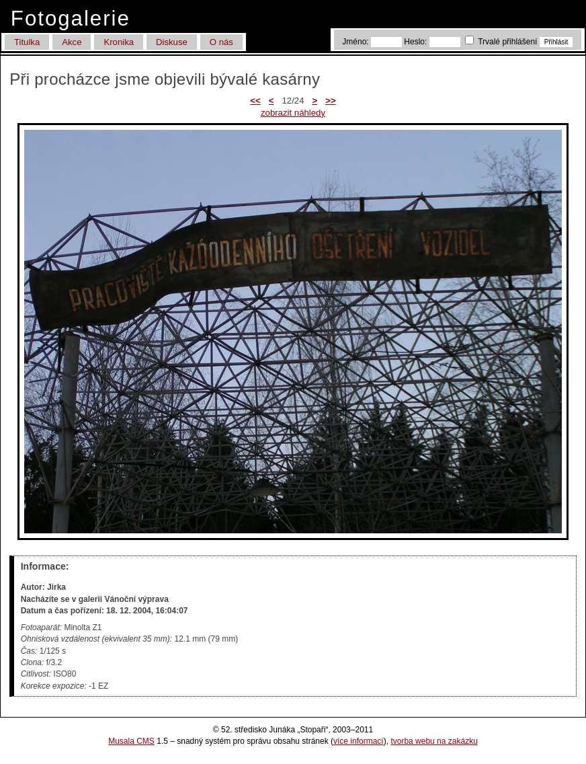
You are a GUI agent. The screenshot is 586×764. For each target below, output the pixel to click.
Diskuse (171, 42)
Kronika (118, 42)
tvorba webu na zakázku (433, 741)
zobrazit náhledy (293, 113)
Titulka (27, 42)
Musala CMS (131, 741)
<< (255, 101)
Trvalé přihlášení (502, 41)
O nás (221, 42)
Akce (71, 42)
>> (330, 101)
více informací (358, 741)
